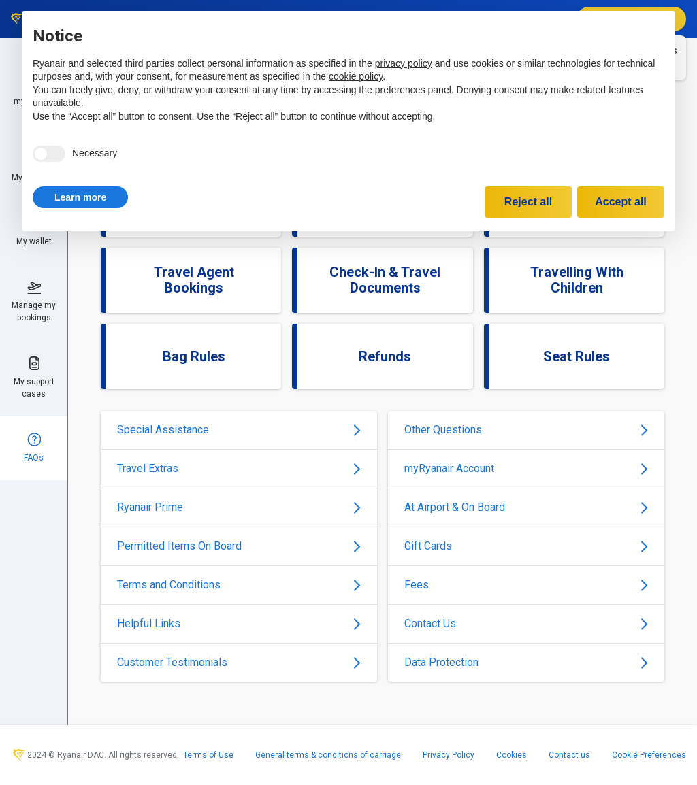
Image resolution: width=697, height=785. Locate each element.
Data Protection (526, 662)
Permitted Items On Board (239, 545)
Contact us (569, 755)
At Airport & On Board (526, 507)
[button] (80, 197)
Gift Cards (526, 545)
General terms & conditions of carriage (328, 755)
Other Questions (526, 429)
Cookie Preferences (649, 755)
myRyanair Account (526, 468)
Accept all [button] (621, 201)
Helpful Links (239, 623)
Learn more (80, 197)
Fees (526, 584)
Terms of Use (208, 755)
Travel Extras (239, 468)
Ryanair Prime (239, 507)
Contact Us (526, 623)
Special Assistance (239, 429)
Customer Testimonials (239, 662)
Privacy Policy (448, 755)
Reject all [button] (528, 201)
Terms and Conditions (239, 584)
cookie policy (356, 76)
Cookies (511, 755)
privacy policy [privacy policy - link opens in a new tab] (403, 63)
